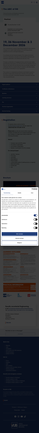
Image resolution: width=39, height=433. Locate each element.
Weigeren (19, 242)
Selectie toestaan (19, 238)
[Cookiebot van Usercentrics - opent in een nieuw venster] (31, 189)
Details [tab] (19, 192)
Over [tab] (32, 192)
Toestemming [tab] (7, 192)
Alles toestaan (19, 233)
